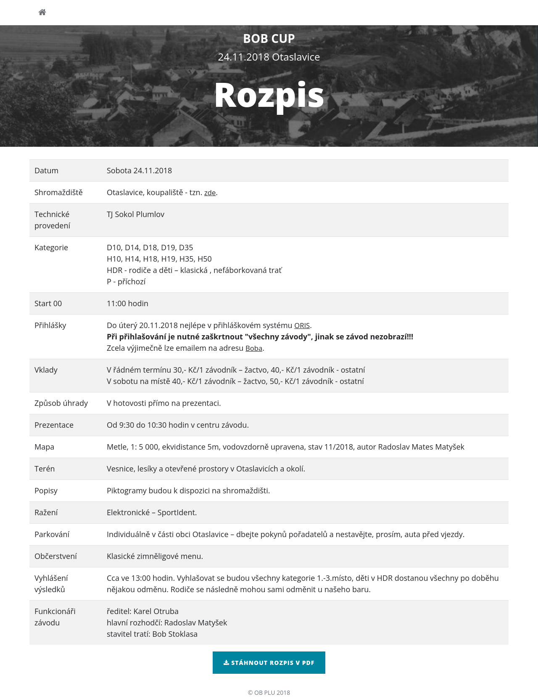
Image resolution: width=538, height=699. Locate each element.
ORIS (302, 325)
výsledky (479, 13)
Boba (254, 348)
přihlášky (346, 13)
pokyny (267, 13)
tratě (439, 13)
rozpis (227, 13)
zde (210, 192)
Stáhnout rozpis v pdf (269, 663)
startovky (396, 13)
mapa (304, 13)
